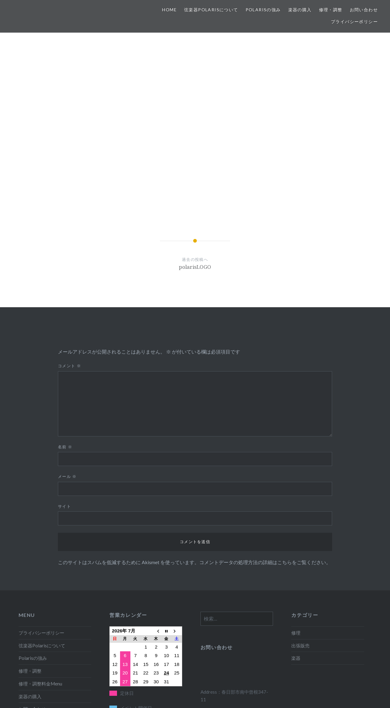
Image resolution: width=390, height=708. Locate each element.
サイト (64, 420)
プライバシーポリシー (354, 21)
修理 (295, 547)
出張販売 (300, 560)
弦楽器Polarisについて (211, 9)
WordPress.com (242, 695)
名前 (65, 361)
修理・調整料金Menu (40, 598)
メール (67, 391)
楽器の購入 (300, 9)
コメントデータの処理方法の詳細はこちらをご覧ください (262, 477)
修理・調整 (330, 9)
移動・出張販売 (35, 636)
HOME (169, 9)
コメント (69, 280)
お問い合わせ (364, 9)
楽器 (295, 572)
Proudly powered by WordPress (161, 695)
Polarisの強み (263, 9)
